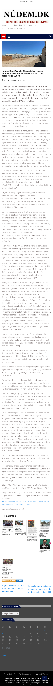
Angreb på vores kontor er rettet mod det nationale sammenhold (13, 588)
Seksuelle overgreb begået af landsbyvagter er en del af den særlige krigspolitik (39, 589)
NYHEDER (19, 580)
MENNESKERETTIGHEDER (8, 580)
